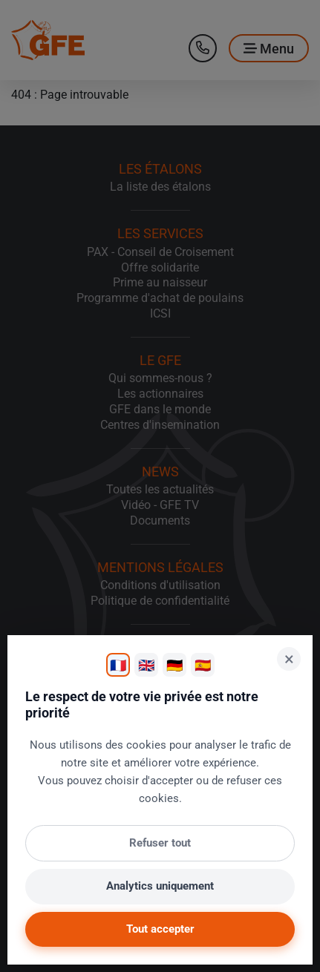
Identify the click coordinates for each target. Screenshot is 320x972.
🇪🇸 (203, 665)
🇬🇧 (146, 665)
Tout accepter (160, 929)
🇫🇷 (118, 665)
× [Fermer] (289, 658)
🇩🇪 (174, 665)
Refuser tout (160, 843)
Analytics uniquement (160, 886)
